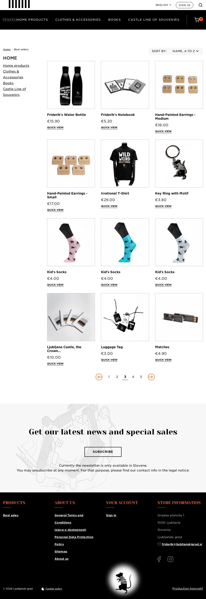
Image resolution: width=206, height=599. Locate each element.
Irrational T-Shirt (115, 193)
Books (114, 19)
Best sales (10, 515)
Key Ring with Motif (171, 193)
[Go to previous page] (99, 377)
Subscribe (103, 452)
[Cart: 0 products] (198, 19)
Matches (162, 347)
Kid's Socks (56, 272)
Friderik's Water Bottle (66, 115)
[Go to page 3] (125, 377)
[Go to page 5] (141, 377)
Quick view (55, 127)
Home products (32, 19)
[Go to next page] (151, 377)
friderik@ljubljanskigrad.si (182, 544)
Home (10, 58)
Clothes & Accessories (78, 19)
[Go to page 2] (117, 377)
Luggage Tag (112, 347)
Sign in (184, 5)
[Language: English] (163, 5)
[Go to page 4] (133, 377)
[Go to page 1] (109, 377)
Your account (122, 503)
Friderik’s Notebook (118, 115)
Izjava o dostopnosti (70, 529)
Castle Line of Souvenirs (153, 19)
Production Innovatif (187, 588)
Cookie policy (53, 588)
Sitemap (61, 551)
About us (61, 558)
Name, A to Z (186, 51)
